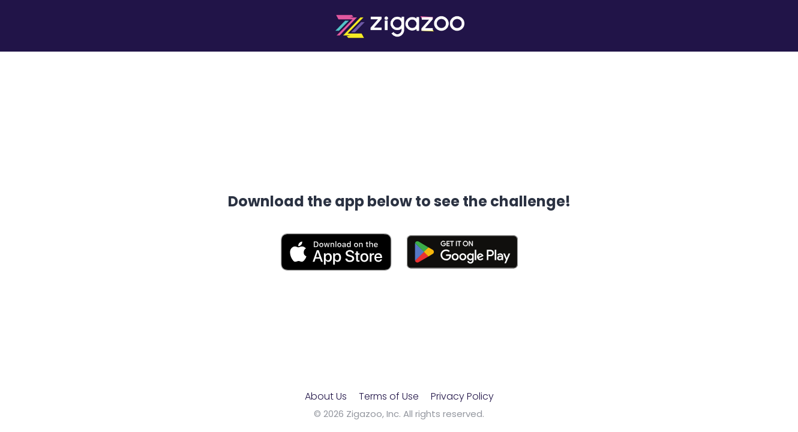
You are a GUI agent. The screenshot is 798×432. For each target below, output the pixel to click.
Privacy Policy (462, 396)
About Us (326, 396)
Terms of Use (389, 396)
